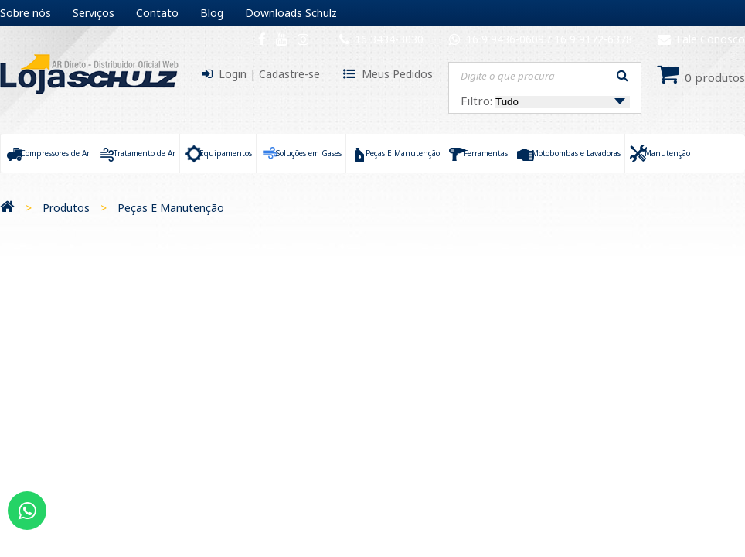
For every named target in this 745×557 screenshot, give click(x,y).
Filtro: (545, 100)
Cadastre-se (289, 74)
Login (233, 74)
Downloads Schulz (291, 12)
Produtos (66, 207)
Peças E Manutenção (170, 207)
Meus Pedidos (397, 74)
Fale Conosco (701, 39)
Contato (157, 12)
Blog (211, 12)
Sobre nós (25, 12)
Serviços (93, 12)
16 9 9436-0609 (506, 39)
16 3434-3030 (389, 39)
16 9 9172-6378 (593, 39)
